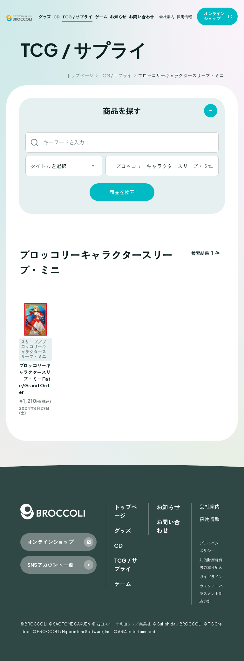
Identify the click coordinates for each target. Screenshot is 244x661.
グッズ (44, 16)
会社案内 (167, 17)
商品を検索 (122, 192)
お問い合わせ (141, 16)
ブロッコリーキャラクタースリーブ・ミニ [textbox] (162, 166)
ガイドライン (211, 576)
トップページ (79, 75)
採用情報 (184, 17)
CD (56, 16)
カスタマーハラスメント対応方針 (211, 594)
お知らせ (118, 16)
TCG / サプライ (77, 16)
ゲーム (101, 16)
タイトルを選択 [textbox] (48, 166)
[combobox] (63, 166)
